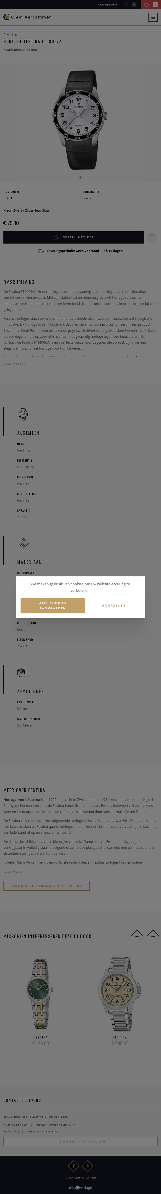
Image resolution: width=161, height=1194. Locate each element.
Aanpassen (114, 606)
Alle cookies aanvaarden (52, 605)
